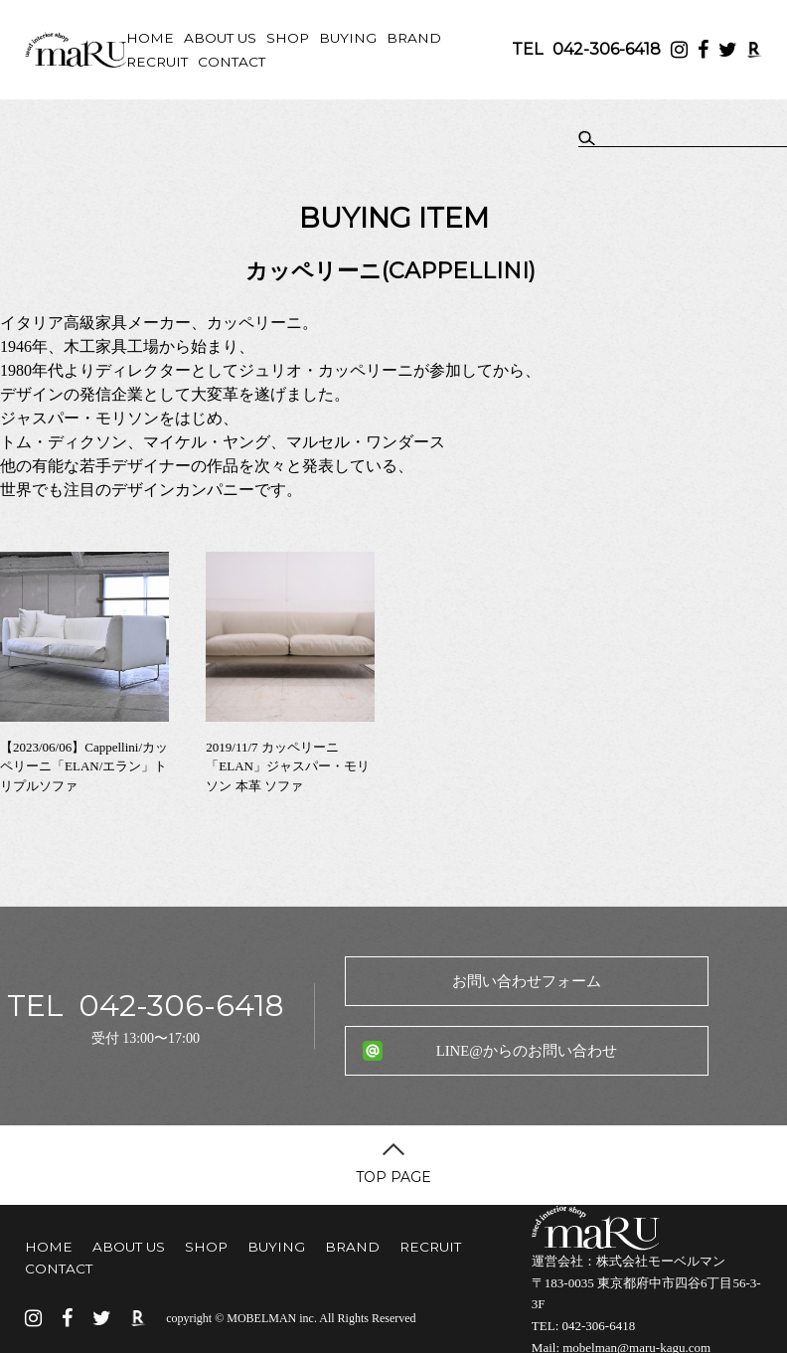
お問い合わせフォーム (526, 981)
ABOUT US (220, 38)
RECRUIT (157, 62)
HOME (150, 38)
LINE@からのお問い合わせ (526, 1051)
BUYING (348, 38)
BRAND (414, 38)
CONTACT (231, 62)
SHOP (287, 38)
